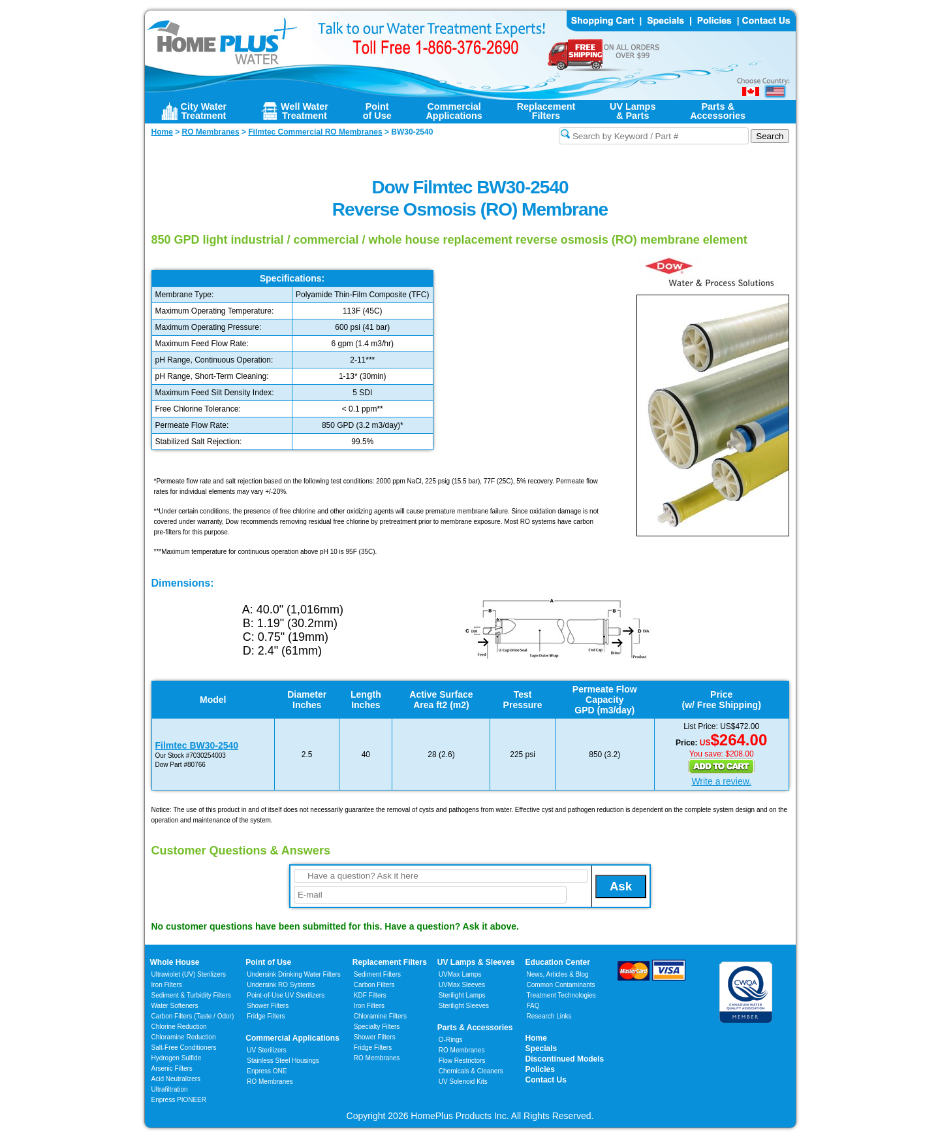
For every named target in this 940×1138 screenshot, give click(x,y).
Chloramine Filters (380, 1016)
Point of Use (268, 962)
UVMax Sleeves (462, 984)
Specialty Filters (377, 1026)
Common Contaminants (561, 984)
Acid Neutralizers (176, 1078)
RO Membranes (270, 1081)
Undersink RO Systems (281, 984)
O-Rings (451, 1039)
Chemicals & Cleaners (471, 1071)
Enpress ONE (267, 1071)
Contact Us (546, 1079)
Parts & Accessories (475, 1027)
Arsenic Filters (172, 1068)
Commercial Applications (292, 1038)
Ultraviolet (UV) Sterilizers (188, 974)
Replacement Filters (389, 962)
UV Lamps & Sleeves (476, 962)
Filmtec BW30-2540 (197, 745)
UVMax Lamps (460, 974)
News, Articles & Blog (558, 974)
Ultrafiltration (169, 1089)
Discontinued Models (564, 1059)
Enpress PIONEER (178, 1099)
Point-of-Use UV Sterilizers (285, 995)
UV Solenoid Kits (463, 1081)
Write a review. (721, 781)
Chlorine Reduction (179, 1026)
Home (536, 1038)
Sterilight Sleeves (464, 1005)
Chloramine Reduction (183, 1037)
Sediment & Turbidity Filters (191, 995)
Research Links (549, 1016)
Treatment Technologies (561, 995)
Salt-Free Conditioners (184, 1047)
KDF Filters (370, 995)
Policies (540, 1069)
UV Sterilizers (267, 1050)
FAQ (533, 1005)
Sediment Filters (377, 974)
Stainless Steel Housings (283, 1060)
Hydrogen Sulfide (176, 1058)
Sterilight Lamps (462, 995)
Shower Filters (268, 1005)
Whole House (175, 962)
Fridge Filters (266, 1016)
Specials (541, 1048)
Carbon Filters (192, 1016)
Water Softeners (174, 1005)
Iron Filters (166, 984)
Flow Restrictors (462, 1060)
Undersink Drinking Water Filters (294, 974)
